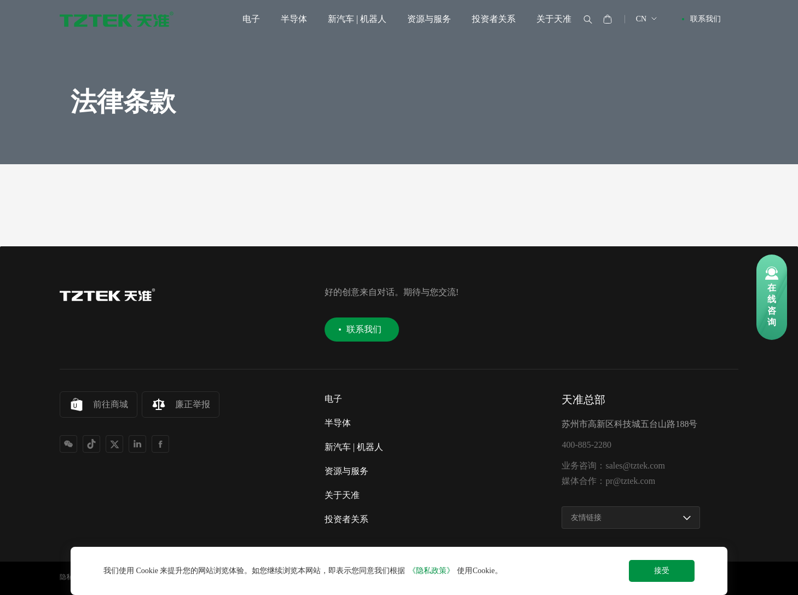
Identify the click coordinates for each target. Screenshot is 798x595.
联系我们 (705, 19)
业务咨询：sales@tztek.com (613, 465)
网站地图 (116, 577)
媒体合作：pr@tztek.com (608, 481)
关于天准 (553, 19)
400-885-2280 (586, 444)
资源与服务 (429, 19)
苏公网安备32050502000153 (336, 578)
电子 (251, 19)
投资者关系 (494, 19)
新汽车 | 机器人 (357, 19)
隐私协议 (73, 577)
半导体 (294, 19)
